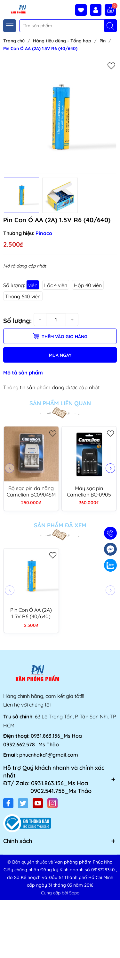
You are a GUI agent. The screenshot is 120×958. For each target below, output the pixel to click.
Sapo (74, 893)
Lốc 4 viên (55, 285)
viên (32, 285)
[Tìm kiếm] (110, 25)
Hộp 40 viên (88, 285)
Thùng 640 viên (23, 296)
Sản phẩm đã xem (60, 525)
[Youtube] (38, 803)
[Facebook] (8, 803)
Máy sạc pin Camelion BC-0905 (89, 491)
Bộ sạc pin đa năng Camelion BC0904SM (31, 491)
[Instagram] (52, 803)
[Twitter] (23, 803)
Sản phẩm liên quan (60, 403)
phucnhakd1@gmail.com (48, 754)
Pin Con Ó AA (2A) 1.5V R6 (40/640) (31, 613)
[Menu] (9, 25)
